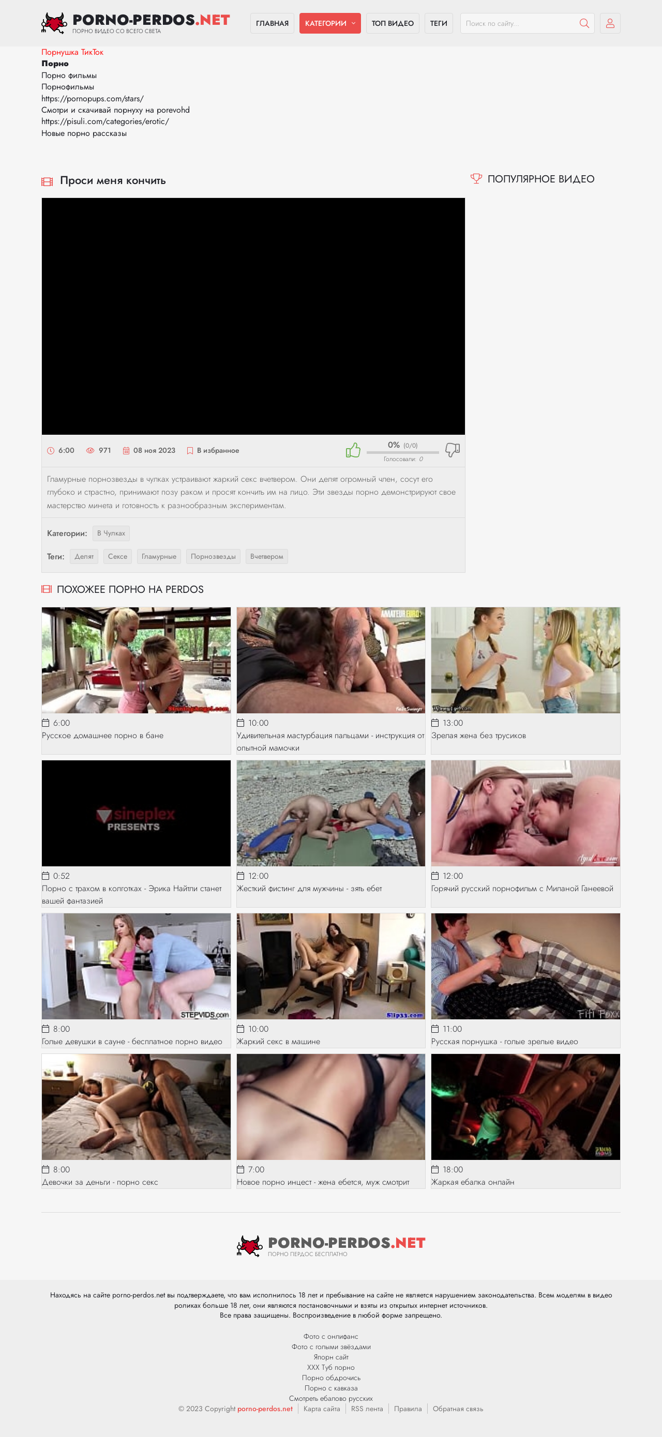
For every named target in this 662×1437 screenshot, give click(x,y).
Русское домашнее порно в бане (102, 735)
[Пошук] (584, 23)
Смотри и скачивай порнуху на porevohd (115, 110)
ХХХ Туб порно (331, 1367)
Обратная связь (458, 1408)
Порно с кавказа (331, 1388)
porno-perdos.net (265, 1408)
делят (84, 556)
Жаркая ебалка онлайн (473, 1182)
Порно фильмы (69, 75)
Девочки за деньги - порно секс (100, 1182)
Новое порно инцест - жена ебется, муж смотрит (323, 1182)
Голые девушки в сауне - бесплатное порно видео (132, 1041)
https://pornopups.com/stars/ (92, 98)
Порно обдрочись (331, 1377)
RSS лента (367, 1408)
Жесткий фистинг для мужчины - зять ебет (309, 888)
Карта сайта (322, 1408)
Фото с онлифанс (331, 1336)
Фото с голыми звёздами (331, 1346)
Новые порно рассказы (84, 133)
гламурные (159, 556)
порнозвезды (213, 556)
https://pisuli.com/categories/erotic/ (105, 121)
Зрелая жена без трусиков (478, 735)
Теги (438, 23)
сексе (117, 556)
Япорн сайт (331, 1357)
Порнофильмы (67, 87)
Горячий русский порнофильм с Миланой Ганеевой (522, 888)
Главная (272, 23)
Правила (408, 1408)
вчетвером (266, 556)
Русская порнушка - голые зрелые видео (504, 1041)
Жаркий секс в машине (278, 1041)
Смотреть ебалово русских (331, 1398)
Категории (326, 23)
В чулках (111, 533)
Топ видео (393, 23)
